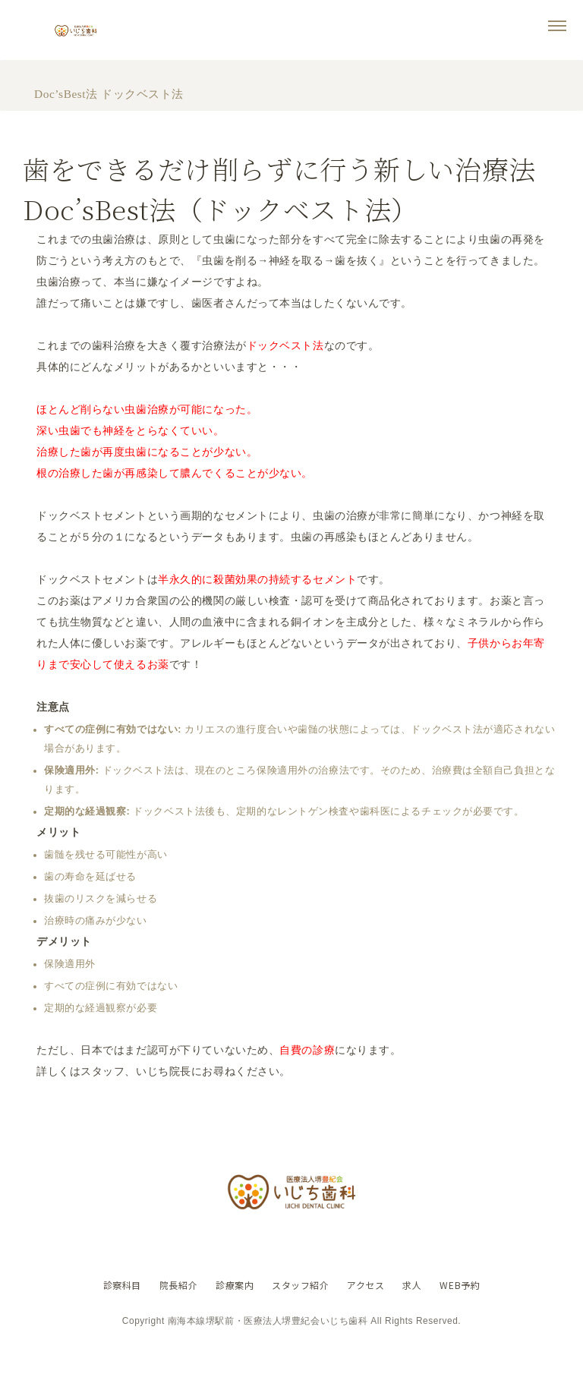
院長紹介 (172, 1306)
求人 (418, 1306)
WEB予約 (469, 1306)
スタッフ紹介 (300, 1306)
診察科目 (112, 1306)
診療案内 (232, 1306)
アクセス (369, 1306)
